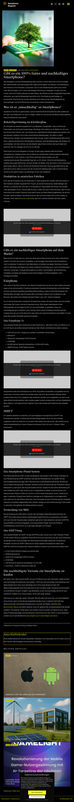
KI (11, 745)
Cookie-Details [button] (29, 799)
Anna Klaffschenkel (32, 70)
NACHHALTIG (12, 70)
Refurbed (57, 604)
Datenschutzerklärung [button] (38, 799)
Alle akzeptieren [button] (37, 792)
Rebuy (15, 607)
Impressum (5, 799)
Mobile (6, 70)
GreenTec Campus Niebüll (16, 739)
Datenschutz (15, 799)
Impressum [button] (45, 799)
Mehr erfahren (37, 224)
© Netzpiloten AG (66, 799)
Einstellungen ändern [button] (37, 796)
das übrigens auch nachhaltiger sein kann (41, 616)
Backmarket (8, 607)
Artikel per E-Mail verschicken (14, 791)
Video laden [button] (37, 228)
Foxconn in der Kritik (26, 198)
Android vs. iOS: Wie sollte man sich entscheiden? (25, 694)
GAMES (8, 745)
